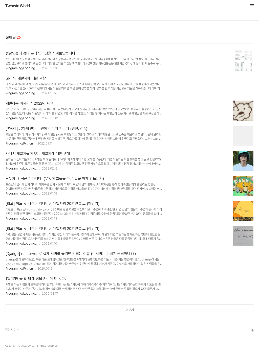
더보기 (129, 310)
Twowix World (17, 6)
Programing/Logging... (21, 68)
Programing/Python (19, 143)
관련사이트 (12, 330)
